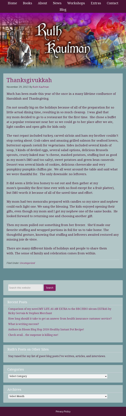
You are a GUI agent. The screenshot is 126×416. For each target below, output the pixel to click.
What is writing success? (23, 324)
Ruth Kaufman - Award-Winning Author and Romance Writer (63, 41)
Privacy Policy (63, 411)
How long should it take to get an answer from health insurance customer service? (60, 318)
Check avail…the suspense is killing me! (33, 334)
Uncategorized (27, 263)
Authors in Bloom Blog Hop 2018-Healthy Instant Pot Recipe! (46, 329)
